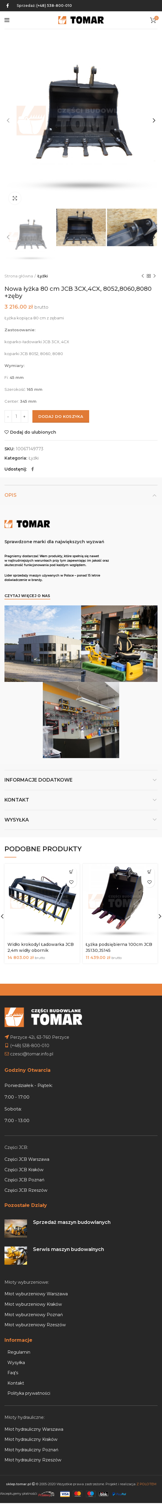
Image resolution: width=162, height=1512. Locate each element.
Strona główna (18, 276)
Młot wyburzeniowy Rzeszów (35, 1319)
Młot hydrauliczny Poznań (31, 1444)
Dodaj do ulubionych (33, 432)
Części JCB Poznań (24, 1174)
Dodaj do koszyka (60, 416)
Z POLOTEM (146, 1478)
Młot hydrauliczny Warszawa (33, 1423)
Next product (154, 276)
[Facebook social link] (7, 6)
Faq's (12, 1367)
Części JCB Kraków (23, 1163)
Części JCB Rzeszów (25, 1184)
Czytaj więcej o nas (27, 595)
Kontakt (16, 800)
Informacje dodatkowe (38, 780)
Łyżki (42, 276)
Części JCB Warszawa (26, 1153)
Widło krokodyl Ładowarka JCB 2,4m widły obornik (40, 947)
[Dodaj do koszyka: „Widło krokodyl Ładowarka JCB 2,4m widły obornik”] (71, 872)
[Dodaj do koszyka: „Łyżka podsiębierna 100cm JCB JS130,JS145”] (149, 872)
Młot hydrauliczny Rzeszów (32, 1454)
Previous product (142, 276)
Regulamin (18, 1346)
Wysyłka (16, 820)
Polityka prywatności (28, 1387)
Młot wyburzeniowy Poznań (33, 1308)
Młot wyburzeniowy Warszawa (36, 1288)
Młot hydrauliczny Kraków (30, 1433)
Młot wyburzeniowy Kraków (33, 1298)
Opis (10, 495)
